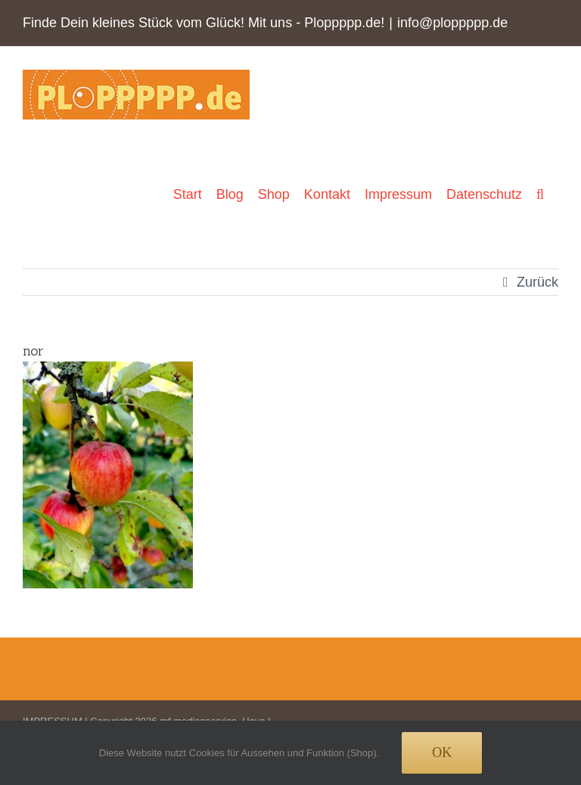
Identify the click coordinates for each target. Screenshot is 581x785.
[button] (540, 194)
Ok (442, 752)
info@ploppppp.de (452, 22)
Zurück (537, 282)
